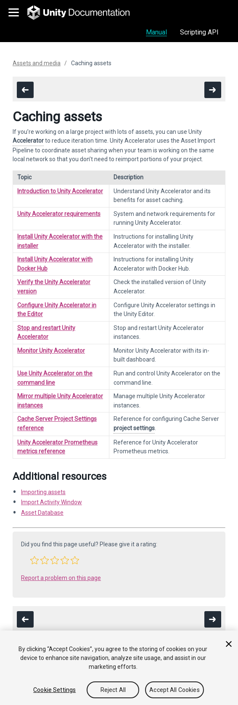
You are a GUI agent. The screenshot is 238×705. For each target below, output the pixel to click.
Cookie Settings (54, 689)
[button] (34, 560)
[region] (119, 668)
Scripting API (199, 32)
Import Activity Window (51, 502)
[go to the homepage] (84, 12)
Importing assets (43, 492)
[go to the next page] (212, 90)
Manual (156, 32)
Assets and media (37, 63)
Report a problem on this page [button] (61, 578)
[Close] (229, 644)
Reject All (113, 689)
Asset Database (42, 512)
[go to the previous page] (25, 90)
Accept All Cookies (174, 689)
